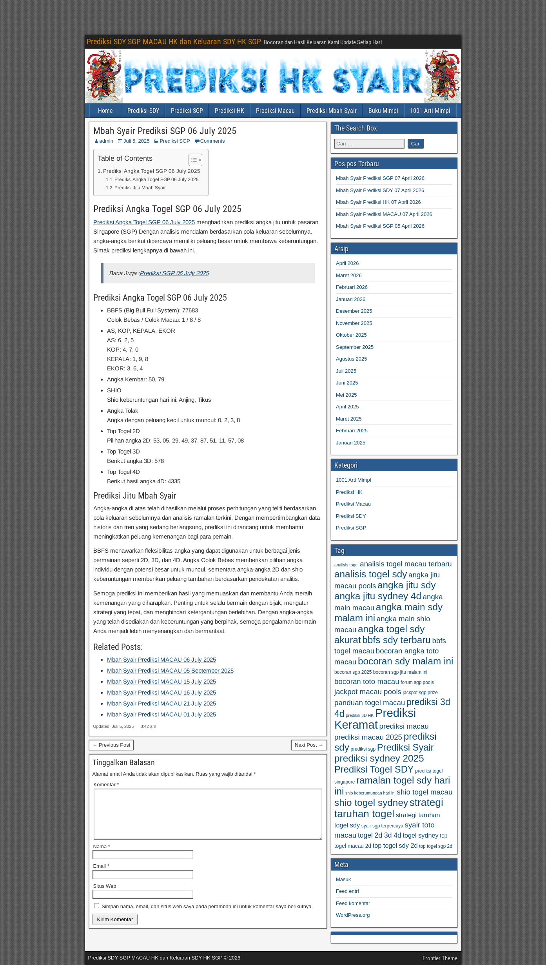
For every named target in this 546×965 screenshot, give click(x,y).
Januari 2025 (350, 443)
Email (101, 875)
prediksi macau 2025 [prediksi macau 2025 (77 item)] (368, 737)
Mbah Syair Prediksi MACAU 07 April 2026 (384, 214)
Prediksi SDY (143, 110)
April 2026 (347, 263)
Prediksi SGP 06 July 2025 (174, 273)
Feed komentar (353, 903)
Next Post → (309, 745)
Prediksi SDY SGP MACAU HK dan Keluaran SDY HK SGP (174, 41)
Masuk (343, 879)
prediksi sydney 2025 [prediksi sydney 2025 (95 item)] (379, 758)
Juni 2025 (347, 383)
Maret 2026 (349, 275)
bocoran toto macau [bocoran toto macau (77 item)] (366, 681)
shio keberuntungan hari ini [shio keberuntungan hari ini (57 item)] (370, 793)
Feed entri (347, 891)
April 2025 (347, 407)
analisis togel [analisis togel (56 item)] (346, 564)
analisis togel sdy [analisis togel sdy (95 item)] (370, 574)
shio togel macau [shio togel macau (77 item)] (425, 792)
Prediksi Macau (275, 110)
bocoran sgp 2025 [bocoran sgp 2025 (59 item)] (353, 672)
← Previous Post (112, 745)
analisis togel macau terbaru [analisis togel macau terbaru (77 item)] (406, 564)
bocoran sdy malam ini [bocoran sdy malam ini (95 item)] (405, 661)
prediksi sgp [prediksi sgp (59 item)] (363, 749)
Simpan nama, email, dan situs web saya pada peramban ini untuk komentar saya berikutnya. (207, 916)
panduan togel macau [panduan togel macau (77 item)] (369, 702)
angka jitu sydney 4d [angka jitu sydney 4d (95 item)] (377, 596)
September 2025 (355, 347)
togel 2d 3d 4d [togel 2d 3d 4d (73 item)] (379, 835)
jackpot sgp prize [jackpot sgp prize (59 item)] (420, 692)
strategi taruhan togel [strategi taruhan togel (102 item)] (388, 808)
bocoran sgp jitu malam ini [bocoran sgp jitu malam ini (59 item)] (400, 672)
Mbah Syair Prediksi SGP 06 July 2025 (164, 130)
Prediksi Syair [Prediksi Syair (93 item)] (405, 747)
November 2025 (354, 323)
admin (106, 141)
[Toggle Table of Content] (191, 160)
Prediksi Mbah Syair (332, 110)
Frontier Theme (440, 958)
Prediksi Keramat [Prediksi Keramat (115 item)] (375, 718)
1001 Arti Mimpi (430, 110)
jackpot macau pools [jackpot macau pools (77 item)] (367, 691)
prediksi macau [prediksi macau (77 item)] (403, 726)
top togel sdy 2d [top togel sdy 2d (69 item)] (395, 845)
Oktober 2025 (351, 335)
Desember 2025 (354, 311)
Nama (101, 856)
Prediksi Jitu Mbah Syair (140, 187)
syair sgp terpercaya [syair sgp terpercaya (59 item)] (382, 826)
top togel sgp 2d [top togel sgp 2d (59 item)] (435, 846)
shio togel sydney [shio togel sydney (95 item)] (371, 802)
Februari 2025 (352, 431)
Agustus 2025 (351, 359)
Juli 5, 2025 (136, 141)
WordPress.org (353, 915)
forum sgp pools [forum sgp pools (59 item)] (417, 682)
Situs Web (104, 895)
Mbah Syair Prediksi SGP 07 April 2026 (380, 178)
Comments (212, 141)
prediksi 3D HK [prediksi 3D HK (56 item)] (360, 715)
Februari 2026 (352, 287)
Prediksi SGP (187, 110)
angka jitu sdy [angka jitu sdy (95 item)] (406, 585)
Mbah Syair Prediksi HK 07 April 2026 (378, 202)
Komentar (106, 784)
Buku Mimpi (383, 110)
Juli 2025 (346, 371)
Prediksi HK (229, 110)
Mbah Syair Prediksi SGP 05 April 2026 (380, 226)
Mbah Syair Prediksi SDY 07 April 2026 (380, 190)
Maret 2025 (349, 419)
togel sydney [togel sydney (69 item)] (420, 835)
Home (105, 110)
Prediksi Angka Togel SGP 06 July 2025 (151, 171)
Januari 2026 (350, 299)
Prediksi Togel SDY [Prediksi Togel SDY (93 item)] (374, 769)
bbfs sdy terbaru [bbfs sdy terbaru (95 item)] (396, 640)
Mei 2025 (346, 395)
